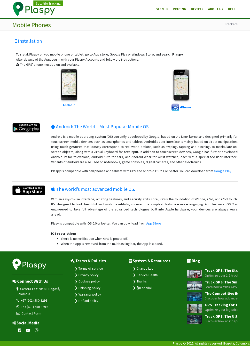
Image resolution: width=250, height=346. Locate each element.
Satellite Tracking (48, 3)
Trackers (231, 24)
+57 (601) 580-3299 (31, 300)
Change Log (145, 268)
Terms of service (90, 268)
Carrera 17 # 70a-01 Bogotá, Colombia (38, 291)
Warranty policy (89, 294)
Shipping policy (89, 288)
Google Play (222, 171)
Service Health (147, 275)
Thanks (142, 281)
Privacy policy (88, 275)
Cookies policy (89, 281)
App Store (153, 223)
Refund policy (88, 300)
